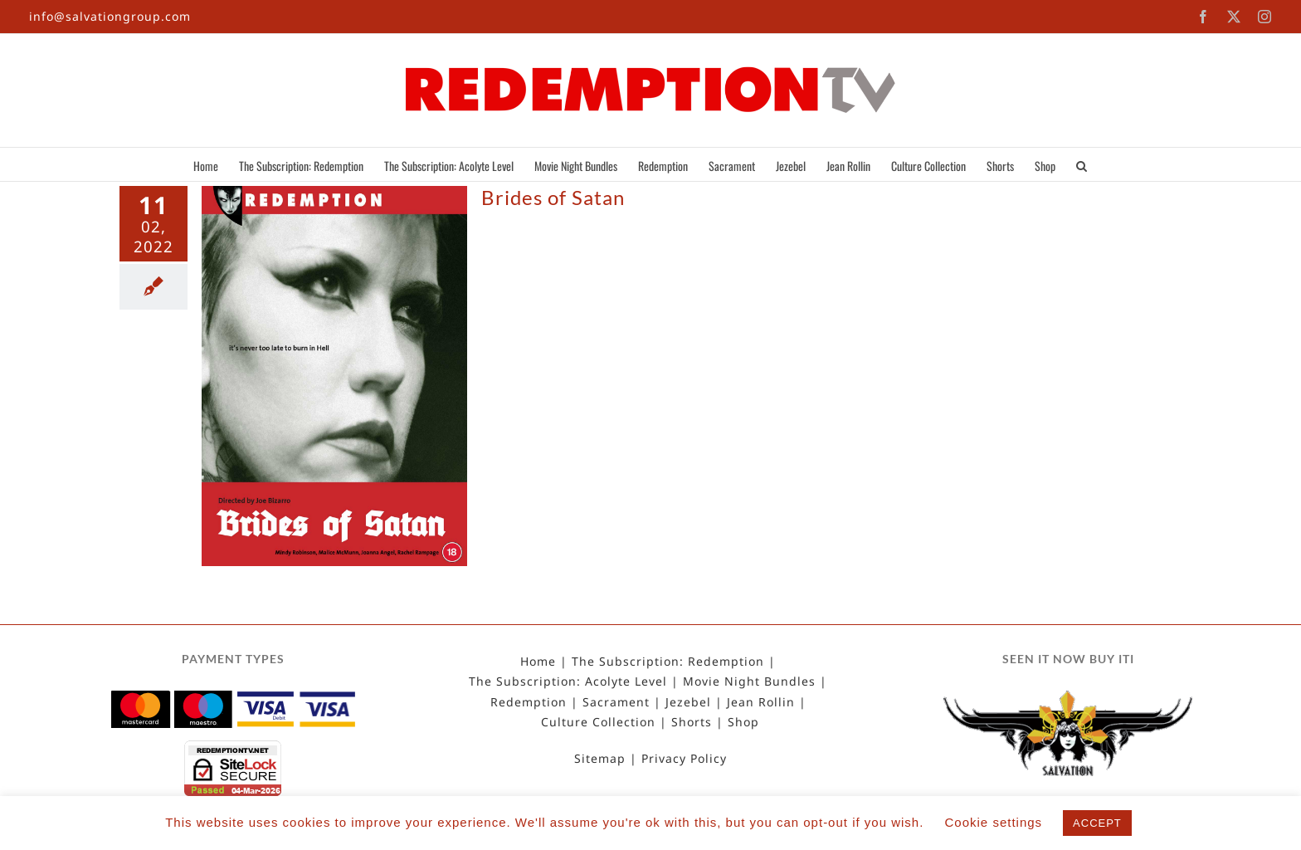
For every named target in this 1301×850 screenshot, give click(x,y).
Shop (743, 722)
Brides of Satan (553, 197)
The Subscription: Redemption (668, 661)
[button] (1081, 164)
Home (538, 661)
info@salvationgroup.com (110, 16)
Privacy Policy (684, 758)
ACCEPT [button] (1097, 823)
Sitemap (600, 758)
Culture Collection (598, 722)
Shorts (691, 722)
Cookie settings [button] (994, 822)
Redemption (528, 702)
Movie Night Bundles (749, 681)
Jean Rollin (761, 702)
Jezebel (688, 702)
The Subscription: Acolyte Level (568, 681)
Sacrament (616, 702)
